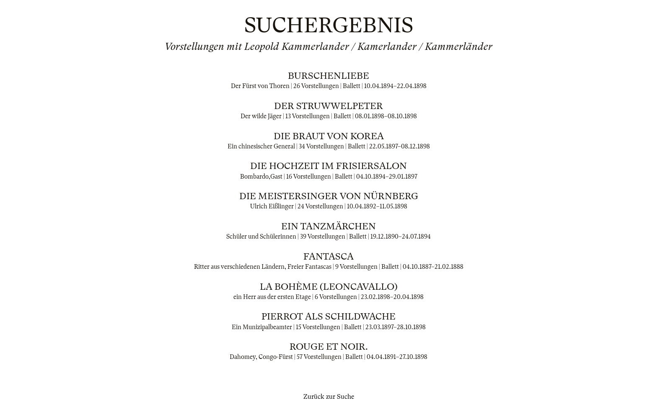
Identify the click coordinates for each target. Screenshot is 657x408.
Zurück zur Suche (328, 396)
